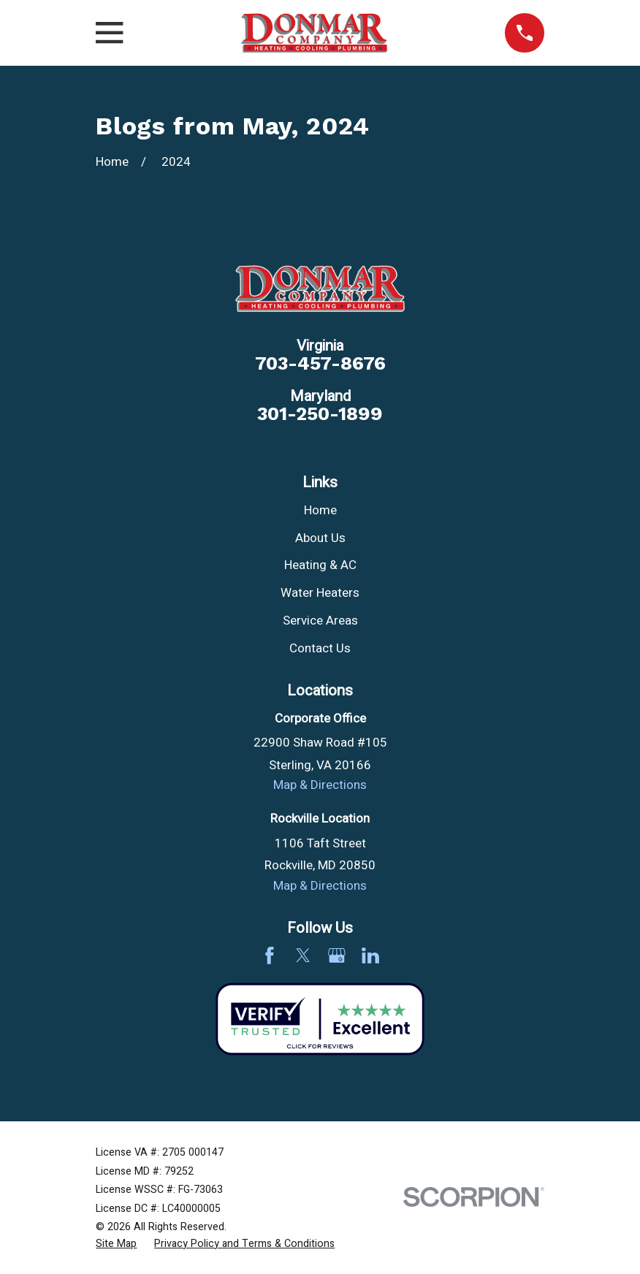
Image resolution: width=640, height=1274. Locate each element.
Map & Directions (320, 785)
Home (320, 510)
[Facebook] (269, 955)
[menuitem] (116, 1244)
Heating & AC (320, 565)
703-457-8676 (320, 363)
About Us (320, 538)
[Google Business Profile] (337, 955)
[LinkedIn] (370, 955)
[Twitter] (303, 955)
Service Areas (320, 620)
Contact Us (320, 648)
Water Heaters (320, 593)
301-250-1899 (320, 414)
